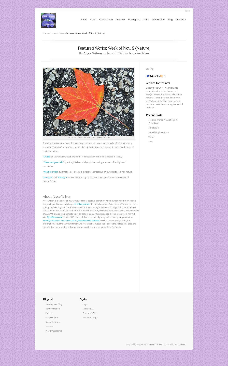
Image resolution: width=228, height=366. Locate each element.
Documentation (53, 309)
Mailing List (134, 19)
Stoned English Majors (158, 132)
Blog (170, 19)
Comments (90, 313)
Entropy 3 (47, 177)
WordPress (180, 344)
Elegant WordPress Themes (149, 344)
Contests (120, 19)
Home (84, 19)
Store (146, 19)
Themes (49, 326)
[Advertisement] (91, 255)
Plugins (49, 313)
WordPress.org (89, 318)
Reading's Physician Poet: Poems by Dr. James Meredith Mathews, (71, 220)
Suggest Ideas (52, 318)
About (93, 19)
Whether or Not (51, 172)
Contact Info (106, 19)
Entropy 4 (62, 177)
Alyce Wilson (93, 53)
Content (181, 19)
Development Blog (54, 304)
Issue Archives (57, 33)
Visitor (151, 137)
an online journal (81, 204)
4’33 (150, 142)
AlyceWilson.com (54, 217)
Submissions (158, 19)
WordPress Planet (54, 331)
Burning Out (153, 128)
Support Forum (53, 322)
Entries (88, 309)
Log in (85, 304)
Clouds (46, 157)
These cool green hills (53, 162)
